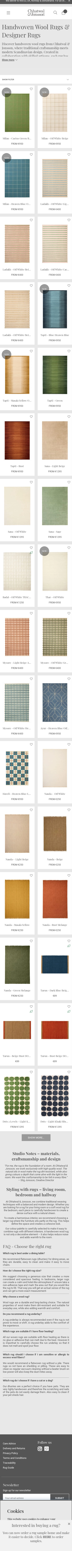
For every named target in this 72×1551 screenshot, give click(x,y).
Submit (59, 1498)
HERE (47, 1537)
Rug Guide (8, 1467)
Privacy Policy (10, 1453)
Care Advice (9, 1443)
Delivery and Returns (14, 1448)
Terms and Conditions (14, 1458)
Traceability (9, 1462)
